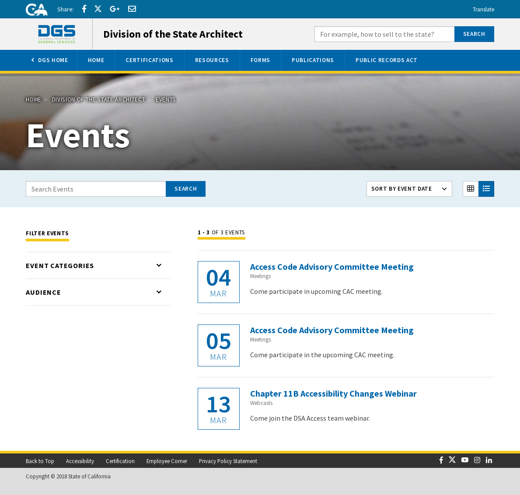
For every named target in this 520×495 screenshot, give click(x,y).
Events (166, 99)
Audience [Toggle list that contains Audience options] (43, 292)
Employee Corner (167, 460)
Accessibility (80, 460)
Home (34, 99)
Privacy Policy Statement (228, 460)
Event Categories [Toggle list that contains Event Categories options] (60, 265)
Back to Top (40, 460)
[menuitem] (49, 60)
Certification (120, 460)
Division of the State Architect (99, 99)
